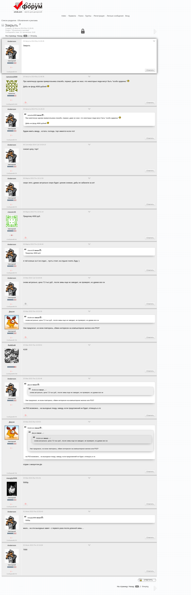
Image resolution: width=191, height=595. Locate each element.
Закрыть (11, 25)
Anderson (11, 41)
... (44, 390)
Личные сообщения (115, 16)
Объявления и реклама (27, 20)
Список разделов (8, 20)
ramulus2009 (11, 77)
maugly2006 (11, 478)
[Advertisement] (74, 57)
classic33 (12, 212)
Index (64, 16)
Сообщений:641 (12, 239)
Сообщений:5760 (11, 373)
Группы (88, 16)
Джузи (12, 312)
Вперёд (34, 36)
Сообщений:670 (12, 72)
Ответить (150, 70)
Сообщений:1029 (11, 104)
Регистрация (99, 16)
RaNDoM (12, 345)
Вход (127, 16)
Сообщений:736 (12, 340)
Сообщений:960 (12, 506)
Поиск (80, 16)
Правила (72, 16)
